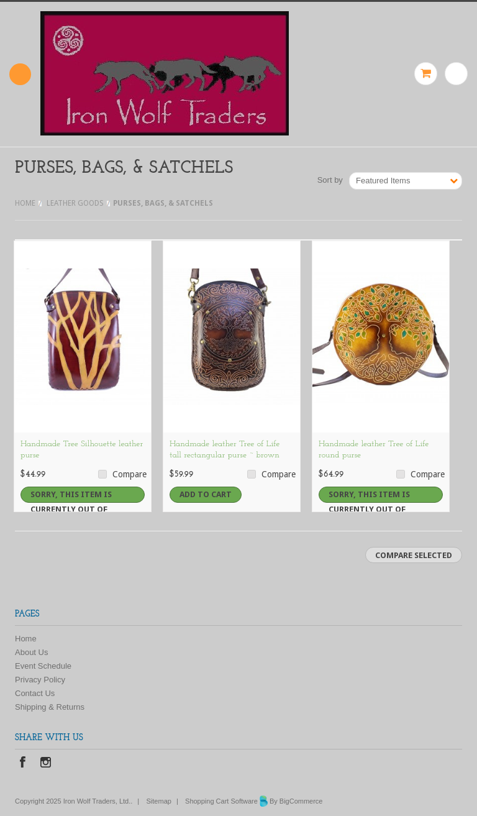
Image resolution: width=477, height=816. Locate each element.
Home (25, 203)
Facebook (22, 763)
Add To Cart (205, 494)
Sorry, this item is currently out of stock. (71, 496)
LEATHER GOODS (75, 203)
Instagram (45, 763)
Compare (129, 474)
